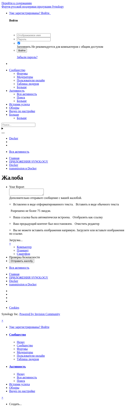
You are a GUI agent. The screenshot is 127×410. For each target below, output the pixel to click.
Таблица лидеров (28, 83)
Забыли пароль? (27, 57)
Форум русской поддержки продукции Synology (33, 6)
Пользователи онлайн (31, 80)
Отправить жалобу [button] (22, 262)
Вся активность (27, 94)
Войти (21, 50)
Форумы (22, 73)
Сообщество (17, 70)
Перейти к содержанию (17, 3)
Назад (20, 343)
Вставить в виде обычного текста (97, 205)
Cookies (14, 308)
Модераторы (25, 77)
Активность (17, 90)
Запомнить (24, 46)
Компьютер (24, 248)
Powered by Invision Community (39, 315)
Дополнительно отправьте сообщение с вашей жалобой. (45, 199)
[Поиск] (18, 125)
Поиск (21, 97)
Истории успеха (19, 104)
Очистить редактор (87, 224)
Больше (22, 87)
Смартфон (23, 255)
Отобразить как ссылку (88, 218)
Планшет (23, 251)
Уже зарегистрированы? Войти (30, 13)
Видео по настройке (22, 111)
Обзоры (14, 107)
